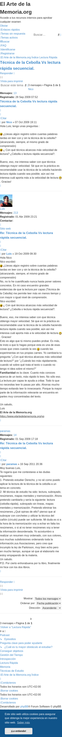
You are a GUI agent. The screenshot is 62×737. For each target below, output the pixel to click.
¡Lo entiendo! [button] (18, 731)
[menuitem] (12, 33)
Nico (30, 89)
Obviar (4, 25)
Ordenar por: (40, 603)
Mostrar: (42, 599)
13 (15, 93)
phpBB (24, 706)
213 (16, 212)
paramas (5, 431)
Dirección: (45, 608)
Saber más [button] (23, 722)
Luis (2, 208)
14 (15, 435)
